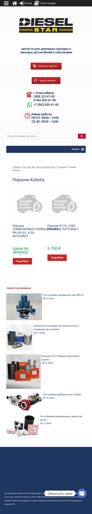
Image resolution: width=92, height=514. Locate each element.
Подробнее (22, 261)
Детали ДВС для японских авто (39, 167)
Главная (17, 167)
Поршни (62, 167)
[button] (75, 149)
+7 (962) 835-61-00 (46, 104)
